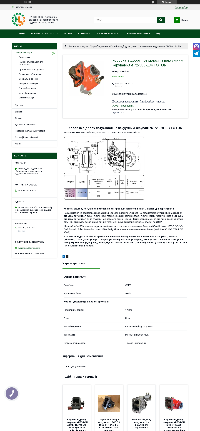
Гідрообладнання (99, 46)
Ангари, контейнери (28, 83)
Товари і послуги (23, 52)
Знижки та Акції (26, 98)
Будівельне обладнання (30, 74)
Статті (18, 118)
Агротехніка (24, 57)
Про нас (68, 33)
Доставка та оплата (25, 124)
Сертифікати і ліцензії (26, 137)
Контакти (84, 33)
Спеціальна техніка (28, 79)
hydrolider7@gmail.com (29, 248)
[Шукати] (161, 20)
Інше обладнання (27, 93)
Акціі (158, 33)
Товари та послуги (42, 33)
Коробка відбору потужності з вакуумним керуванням (142, 423)
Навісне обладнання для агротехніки (31, 63)
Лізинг (18, 143)
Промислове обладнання (31, 69)
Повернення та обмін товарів (30, 131)
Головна (20, 33)
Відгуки (18, 111)
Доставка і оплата (107, 33)
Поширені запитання (137, 33)
